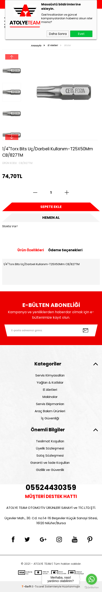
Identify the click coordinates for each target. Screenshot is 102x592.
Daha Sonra (58, 34)
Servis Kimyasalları (50, 375)
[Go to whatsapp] (91, 579)
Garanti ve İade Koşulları (50, 462)
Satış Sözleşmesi (50, 455)
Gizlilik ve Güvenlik (50, 469)
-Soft (27, 586)
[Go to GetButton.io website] (92, 587)
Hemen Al (51, 217)
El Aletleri (50, 389)
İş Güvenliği (50, 418)
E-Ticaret (38, 586)
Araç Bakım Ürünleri (50, 411)
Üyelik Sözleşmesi (50, 448)
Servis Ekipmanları (50, 404)
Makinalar (50, 396)
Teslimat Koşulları (50, 441)
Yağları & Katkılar (50, 382)
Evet (81, 34)
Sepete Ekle (51, 206)
